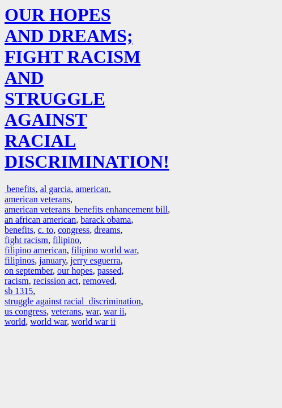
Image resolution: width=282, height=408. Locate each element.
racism (17, 281)
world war (48, 321)
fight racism (26, 240)
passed (109, 270)
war (92, 311)
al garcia (55, 189)
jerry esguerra (95, 260)
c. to (46, 230)
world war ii (93, 321)
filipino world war (104, 250)
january (52, 260)
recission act (56, 281)
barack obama (105, 219)
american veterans (37, 199)
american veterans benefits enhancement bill (86, 209)
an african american (40, 219)
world (15, 321)
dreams (107, 230)
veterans (66, 311)
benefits (20, 189)
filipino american (36, 250)
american (92, 189)
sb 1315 (19, 291)
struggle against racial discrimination (73, 301)
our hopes (75, 270)
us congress (25, 311)
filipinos (20, 260)
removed (98, 281)
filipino (66, 240)
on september (29, 270)
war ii (114, 311)
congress (73, 230)
